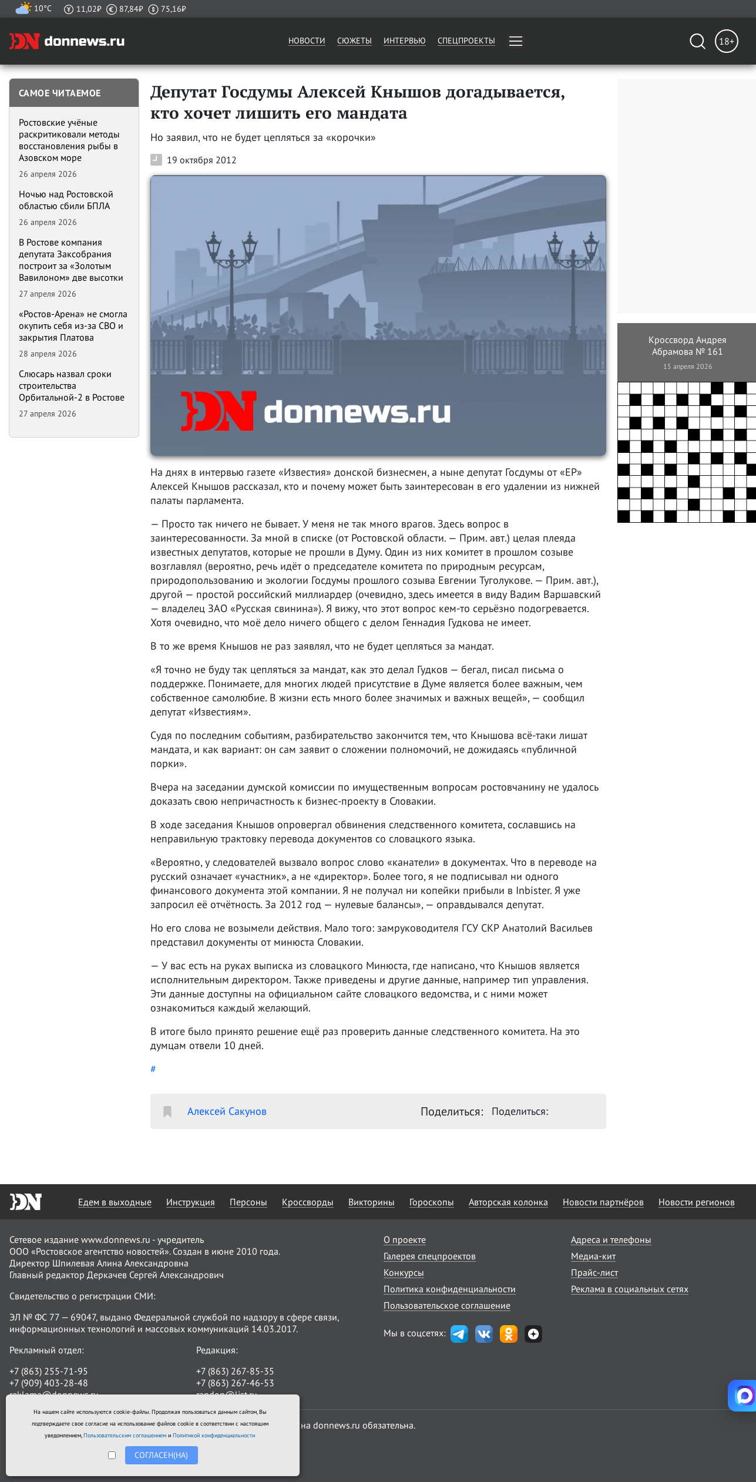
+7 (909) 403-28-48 (48, 1383)
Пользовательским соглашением (124, 1435)
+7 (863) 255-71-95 (48, 1371)
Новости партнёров (603, 1202)
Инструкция (190, 1202)
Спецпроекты (466, 40)
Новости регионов (696, 1202)
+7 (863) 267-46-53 (235, 1383)
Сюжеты (354, 40)
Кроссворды (308, 1202)
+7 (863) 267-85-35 (235, 1371)
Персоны (248, 1202)
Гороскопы (431, 1202)
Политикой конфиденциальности (214, 1435)
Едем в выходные (115, 1202)
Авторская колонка (508, 1202)
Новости (306, 40)
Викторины (371, 1202)
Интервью (405, 40)
